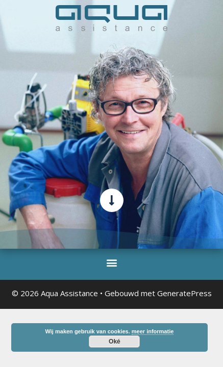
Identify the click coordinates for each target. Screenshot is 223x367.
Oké (114, 341)
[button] (111, 262)
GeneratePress (184, 293)
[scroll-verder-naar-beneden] (111, 200)
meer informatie (153, 331)
